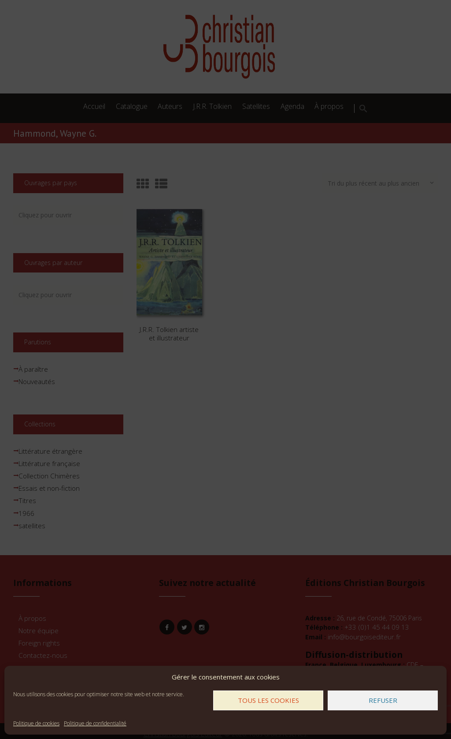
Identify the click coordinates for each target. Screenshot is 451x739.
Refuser (383, 700)
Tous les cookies (268, 700)
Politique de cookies (36, 723)
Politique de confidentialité (95, 723)
